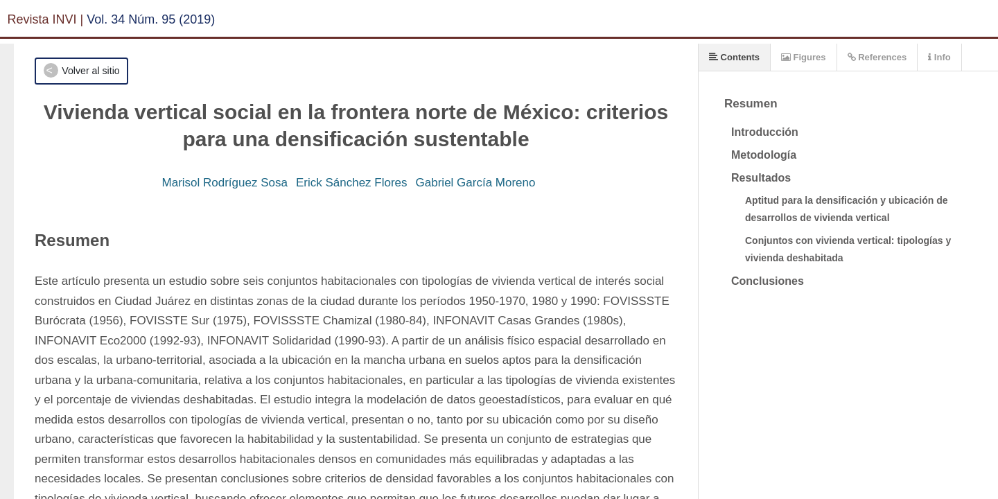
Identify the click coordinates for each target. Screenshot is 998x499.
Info (939, 57)
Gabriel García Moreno (476, 182)
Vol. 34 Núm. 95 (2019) (151, 19)
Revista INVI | (46, 19)
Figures (803, 57)
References (877, 57)
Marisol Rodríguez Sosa (225, 182)
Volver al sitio (90, 70)
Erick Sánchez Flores (352, 182)
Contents (734, 57)
